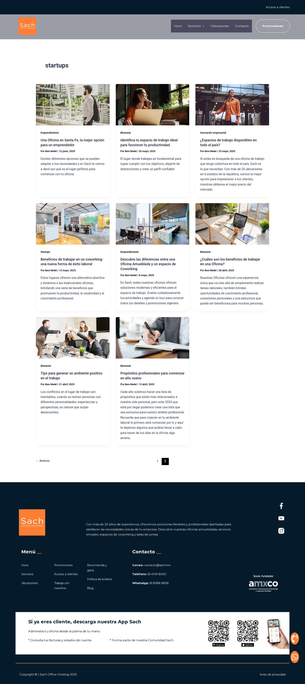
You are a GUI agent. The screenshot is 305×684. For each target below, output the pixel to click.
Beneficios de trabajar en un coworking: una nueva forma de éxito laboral (73, 264)
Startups (46, 251)
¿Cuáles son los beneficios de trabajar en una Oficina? (226, 261)
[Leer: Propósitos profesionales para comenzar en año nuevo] (152, 337)
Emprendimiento (51, 132)
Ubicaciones (216, 26)
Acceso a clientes (276, 7)
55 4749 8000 (150, 569)
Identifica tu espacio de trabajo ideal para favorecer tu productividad (151, 142)
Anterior (43, 461)
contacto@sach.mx (152, 560)
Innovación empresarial (214, 132)
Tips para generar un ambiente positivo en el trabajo (67, 375)
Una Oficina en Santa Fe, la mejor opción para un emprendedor (69, 142)
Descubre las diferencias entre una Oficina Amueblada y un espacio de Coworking (150, 264)
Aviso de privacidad (271, 674)
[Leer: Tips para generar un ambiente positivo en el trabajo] (73, 337)
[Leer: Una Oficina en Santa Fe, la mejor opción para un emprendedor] (73, 104)
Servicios (27, 569)
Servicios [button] (190, 26)
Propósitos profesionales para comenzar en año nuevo (146, 375)
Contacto (240, 26)
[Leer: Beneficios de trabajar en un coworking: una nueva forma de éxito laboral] (73, 223)
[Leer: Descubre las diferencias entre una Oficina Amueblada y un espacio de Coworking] (152, 223)
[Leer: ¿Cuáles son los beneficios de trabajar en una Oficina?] (232, 223)
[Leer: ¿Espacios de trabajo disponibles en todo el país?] (232, 104)
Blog (90, 588)
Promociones (64, 560)
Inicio (169, 26)
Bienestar (126, 132)
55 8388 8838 (151, 578)
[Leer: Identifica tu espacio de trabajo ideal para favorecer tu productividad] (152, 104)
